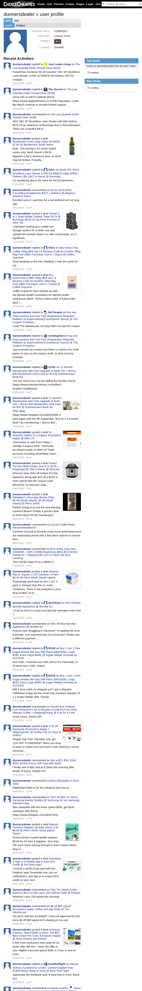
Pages (80, 4)
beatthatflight (56, 963)
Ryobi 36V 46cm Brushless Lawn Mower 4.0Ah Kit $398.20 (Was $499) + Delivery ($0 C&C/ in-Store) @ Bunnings (46, 173)
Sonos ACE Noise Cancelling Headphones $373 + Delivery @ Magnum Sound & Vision (44, 193)
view (8, 20)
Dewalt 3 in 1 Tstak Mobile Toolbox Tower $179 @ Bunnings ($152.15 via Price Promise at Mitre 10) (37, 218)
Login (89, 4)
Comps (70, 4)
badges (20, 25)
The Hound (55, 89)
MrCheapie (55, 312)
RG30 (51, 648)
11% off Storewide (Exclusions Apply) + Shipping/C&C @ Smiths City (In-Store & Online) (37, 731)
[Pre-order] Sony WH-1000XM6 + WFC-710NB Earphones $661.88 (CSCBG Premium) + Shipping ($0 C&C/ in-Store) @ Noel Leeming (45, 553)
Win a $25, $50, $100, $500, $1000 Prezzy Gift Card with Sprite (45, 762)
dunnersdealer (22, 64)
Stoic (51, 169)
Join (98, 4)
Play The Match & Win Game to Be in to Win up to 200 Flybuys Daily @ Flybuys (46, 891)
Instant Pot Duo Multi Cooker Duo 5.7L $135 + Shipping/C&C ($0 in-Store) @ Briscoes (36, 466)
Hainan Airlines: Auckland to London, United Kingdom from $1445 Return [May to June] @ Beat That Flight (45, 967)
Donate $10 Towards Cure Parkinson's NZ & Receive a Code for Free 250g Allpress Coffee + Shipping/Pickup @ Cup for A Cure (45, 709)
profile (9, 25)
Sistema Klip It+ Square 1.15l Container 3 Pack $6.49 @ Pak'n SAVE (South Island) (35, 574)
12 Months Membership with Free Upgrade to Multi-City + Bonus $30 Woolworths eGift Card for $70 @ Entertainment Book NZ (44, 371)
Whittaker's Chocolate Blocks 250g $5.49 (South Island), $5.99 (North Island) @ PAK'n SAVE (33, 500)
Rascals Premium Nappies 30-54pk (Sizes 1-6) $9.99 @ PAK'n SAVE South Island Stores (35, 829)
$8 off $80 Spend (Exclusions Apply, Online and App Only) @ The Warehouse (42, 909)
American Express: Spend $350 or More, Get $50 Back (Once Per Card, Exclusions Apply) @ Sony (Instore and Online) (37, 934)
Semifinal (54, 602)
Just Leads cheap (59, 64)
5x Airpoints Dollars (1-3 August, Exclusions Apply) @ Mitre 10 (37, 435)
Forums (59, 4)
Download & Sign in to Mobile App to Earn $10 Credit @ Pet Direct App (37, 861)
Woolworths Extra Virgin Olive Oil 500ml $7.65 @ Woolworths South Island (36, 143)
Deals (41, 4)
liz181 (52, 367)
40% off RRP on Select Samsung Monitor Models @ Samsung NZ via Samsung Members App (46, 800)
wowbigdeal (56, 335)
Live (49, 4)
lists (16, 20)
